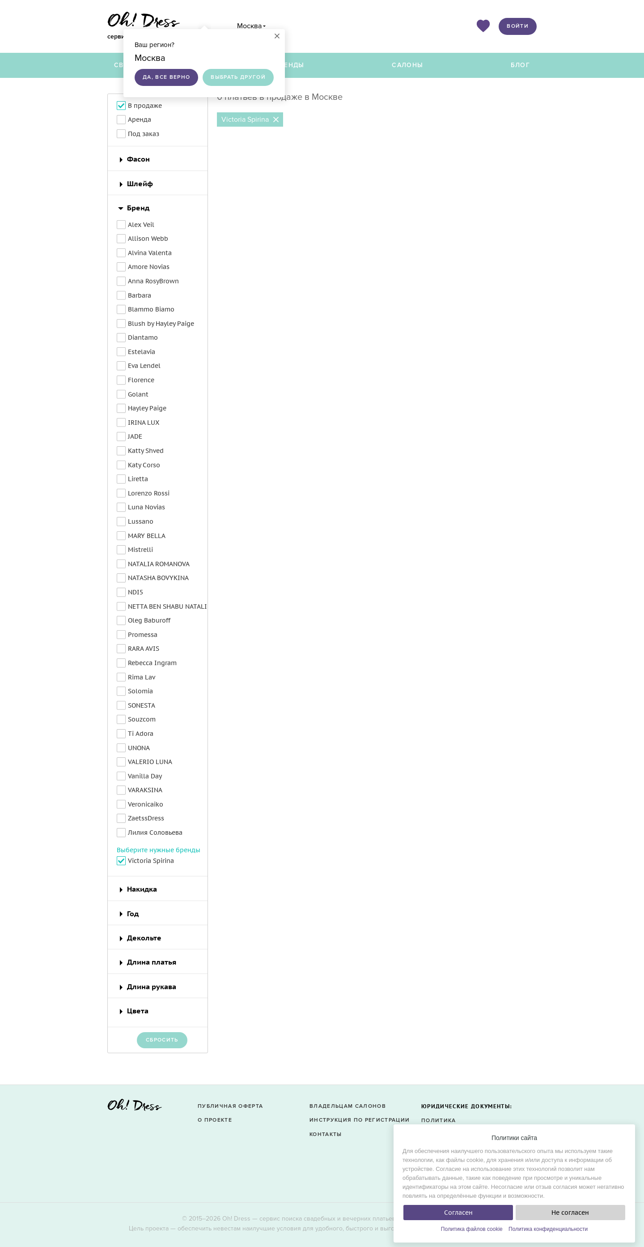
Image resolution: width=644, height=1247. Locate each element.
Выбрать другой (238, 77)
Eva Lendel (144, 366)
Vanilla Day (145, 776)
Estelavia (141, 352)
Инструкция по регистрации (359, 1120)
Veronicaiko (145, 804)
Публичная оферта (230, 1106)
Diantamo (143, 337)
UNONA (139, 748)
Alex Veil (141, 225)
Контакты (325, 1134)
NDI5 (135, 592)
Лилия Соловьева (155, 832)
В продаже (145, 106)
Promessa (142, 635)
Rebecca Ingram (152, 663)
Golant (138, 394)
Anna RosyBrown (153, 281)
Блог (520, 65)
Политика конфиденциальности (548, 1229)
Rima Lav (141, 677)
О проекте (215, 1120)
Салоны (407, 65)
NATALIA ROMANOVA (159, 564)
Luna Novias (146, 507)
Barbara (139, 295)
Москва (249, 25)
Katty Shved (146, 451)
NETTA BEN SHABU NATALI (167, 606)
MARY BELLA (146, 536)
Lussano (140, 521)
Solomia (140, 691)
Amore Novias (148, 267)
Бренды (290, 65)
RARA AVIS (143, 649)
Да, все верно (166, 77)
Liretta (138, 479)
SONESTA (141, 705)
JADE (135, 436)
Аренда (139, 119)
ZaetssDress (146, 818)
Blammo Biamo (151, 309)
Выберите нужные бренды (158, 850)
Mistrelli (140, 550)
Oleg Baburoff (149, 620)
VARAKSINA (145, 790)
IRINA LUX (143, 423)
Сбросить (162, 1040)
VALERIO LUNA (150, 762)
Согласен (458, 1213)
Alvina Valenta (150, 253)
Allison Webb (148, 239)
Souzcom (142, 719)
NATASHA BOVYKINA (158, 578)
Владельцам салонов (347, 1106)
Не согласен (570, 1213)
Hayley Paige (147, 408)
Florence (141, 380)
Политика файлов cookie (472, 1229)
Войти (518, 26)
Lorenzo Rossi (148, 493)
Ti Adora (140, 734)
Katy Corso (144, 465)
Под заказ (143, 134)
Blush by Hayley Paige (161, 324)
